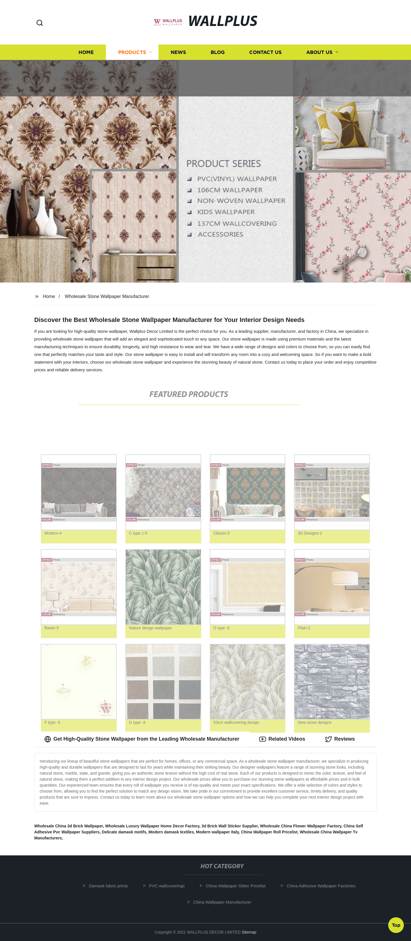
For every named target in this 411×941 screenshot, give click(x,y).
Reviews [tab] (340, 739)
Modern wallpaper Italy (217, 832)
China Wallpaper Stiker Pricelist (238, 885)
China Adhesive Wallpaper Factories (323, 885)
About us (319, 52)
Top (396, 925)
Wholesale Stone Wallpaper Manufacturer (107, 296)
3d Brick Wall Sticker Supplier (230, 826)
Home (86, 52)
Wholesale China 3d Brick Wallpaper (68, 826)
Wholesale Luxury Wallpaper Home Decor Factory (152, 826)
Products (132, 52)
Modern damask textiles (171, 832)
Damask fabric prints (110, 885)
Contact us (265, 52)
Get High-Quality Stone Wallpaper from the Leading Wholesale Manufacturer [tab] (141, 739)
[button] (39, 23)
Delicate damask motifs (124, 832)
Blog (218, 52)
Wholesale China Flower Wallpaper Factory (300, 826)
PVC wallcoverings (169, 885)
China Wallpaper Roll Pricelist (269, 832)
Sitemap (249, 932)
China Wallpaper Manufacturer (225, 902)
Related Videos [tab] (282, 739)
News (178, 52)
